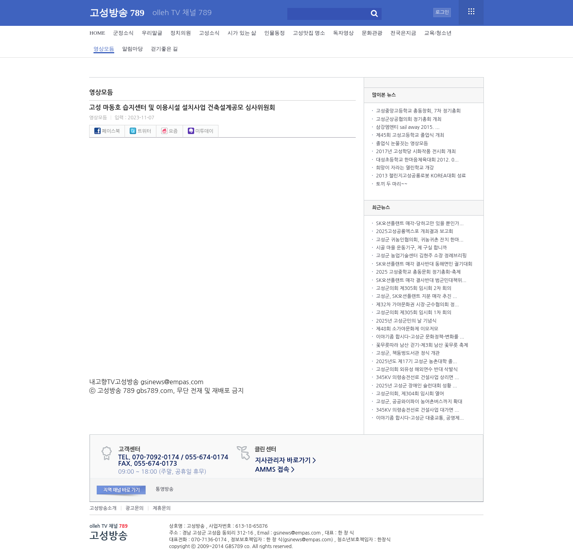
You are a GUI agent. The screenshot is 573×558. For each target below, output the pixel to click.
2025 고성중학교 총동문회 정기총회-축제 (418, 272)
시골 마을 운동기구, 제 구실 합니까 (411, 247)
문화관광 (372, 33)
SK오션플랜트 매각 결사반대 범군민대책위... (421, 280)
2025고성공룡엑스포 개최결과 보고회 (414, 231)
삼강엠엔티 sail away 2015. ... (408, 127)
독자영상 (343, 33)
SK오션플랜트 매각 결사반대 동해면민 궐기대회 (424, 264)
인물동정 (274, 33)
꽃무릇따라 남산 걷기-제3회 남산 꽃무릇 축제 (422, 345)
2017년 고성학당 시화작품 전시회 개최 (416, 151)
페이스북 (107, 131)
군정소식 (123, 33)
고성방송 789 (117, 12)
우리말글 (152, 33)
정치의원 (180, 33)
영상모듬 (104, 49)
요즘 (169, 131)
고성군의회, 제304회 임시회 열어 (410, 393)
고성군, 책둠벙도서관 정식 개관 (408, 353)
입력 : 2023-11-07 (134, 117)
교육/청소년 (438, 33)
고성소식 (209, 33)
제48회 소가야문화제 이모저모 (407, 329)
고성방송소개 (103, 508)
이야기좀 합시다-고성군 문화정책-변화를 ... (420, 336)
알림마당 (132, 49)
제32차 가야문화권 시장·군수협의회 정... (417, 304)
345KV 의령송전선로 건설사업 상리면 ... (417, 377)
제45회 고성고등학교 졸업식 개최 (410, 135)
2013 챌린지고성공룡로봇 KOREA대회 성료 (421, 175)
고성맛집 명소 (309, 33)
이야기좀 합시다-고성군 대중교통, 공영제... (420, 418)
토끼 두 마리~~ (391, 184)
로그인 (442, 12)
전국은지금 (403, 33)
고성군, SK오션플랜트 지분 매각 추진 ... (416, 296)
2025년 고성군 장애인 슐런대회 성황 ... (416, 385)
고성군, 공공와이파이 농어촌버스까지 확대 (419, 401)
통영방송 (164, 489)
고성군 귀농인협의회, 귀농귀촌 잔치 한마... (420, 239)
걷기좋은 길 (164, 49)
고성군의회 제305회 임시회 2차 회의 (413, 288)
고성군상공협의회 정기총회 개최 (409, 119)
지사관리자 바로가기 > (285, 460)
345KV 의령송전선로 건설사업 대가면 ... (417, 410)
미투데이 (200, 131)
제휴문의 (162, 508)
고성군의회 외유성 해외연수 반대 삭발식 (417, 369)
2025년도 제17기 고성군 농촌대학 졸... (416, 361)
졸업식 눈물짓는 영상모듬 (402, 143)
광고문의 (135, 508)
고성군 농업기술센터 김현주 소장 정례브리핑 (421, 255)
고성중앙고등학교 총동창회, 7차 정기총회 (418, 111)
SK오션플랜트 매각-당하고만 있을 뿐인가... (420, 223)
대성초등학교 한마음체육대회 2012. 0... (417, 159)
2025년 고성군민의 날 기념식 (406, 321)
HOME (97, 33)
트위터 (140, 131)
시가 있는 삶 (242, 33)
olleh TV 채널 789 (182, 13)
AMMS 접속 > (274, 469)
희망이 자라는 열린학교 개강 (405, 167)
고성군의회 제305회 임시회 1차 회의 (413, 312)
